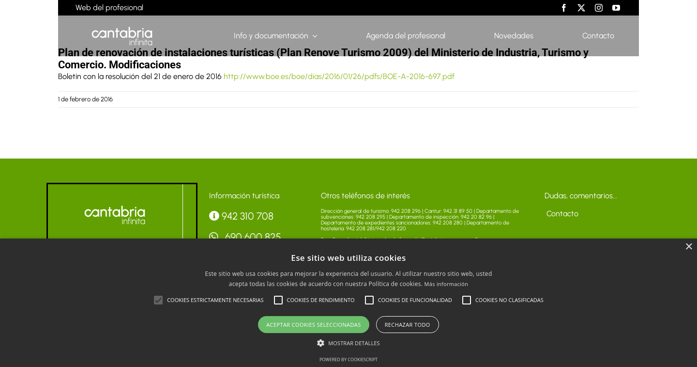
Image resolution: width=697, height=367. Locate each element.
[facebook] (564, 8)
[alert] (348, 303)
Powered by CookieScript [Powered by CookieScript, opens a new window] (348, 359)
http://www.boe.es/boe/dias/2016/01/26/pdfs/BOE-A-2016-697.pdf (339, 76)
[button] (158, 300)
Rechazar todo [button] (407, 324)
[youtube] (616, 8)
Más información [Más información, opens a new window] (446, 283)
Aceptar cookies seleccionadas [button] (313, 324)
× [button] (688, 247)
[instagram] (599, 8)
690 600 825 (245, 237)
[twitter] (581, 8)
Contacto (561, 213)
